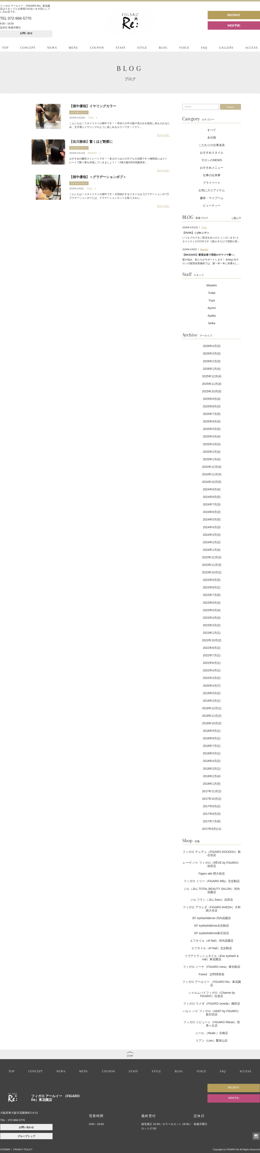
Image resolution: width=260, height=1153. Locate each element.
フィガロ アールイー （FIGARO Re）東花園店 (211, 983)
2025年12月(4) (211, 376)
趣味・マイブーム (211, 198)
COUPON (97, 48)
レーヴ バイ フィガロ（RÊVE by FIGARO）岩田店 (212, 864)
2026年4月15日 (190, 227)
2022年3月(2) (211, 678)
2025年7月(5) (211, 414)
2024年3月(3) (211, 534)
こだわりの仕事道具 (211, 145)
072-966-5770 (16, 1120)
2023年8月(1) (211, 587)
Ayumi (212, 308)
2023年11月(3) (211, 564)
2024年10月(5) (211, 481)
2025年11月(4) (211, 383)
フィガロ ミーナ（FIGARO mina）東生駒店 (211, 966)
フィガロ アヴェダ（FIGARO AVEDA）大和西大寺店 (211, 909)
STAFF (121, 48)
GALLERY (226, 48)
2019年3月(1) (211, 700)
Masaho (92, 153)
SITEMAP (5, 1149)
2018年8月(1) (211, 738)
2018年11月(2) (211, 715)
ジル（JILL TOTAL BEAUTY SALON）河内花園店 (212, 890)
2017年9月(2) (211, 806)
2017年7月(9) (211, 821)
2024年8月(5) (211, 497)
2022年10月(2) (211, 640)
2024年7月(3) (211, 504)
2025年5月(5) (211, 429)
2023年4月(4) (211, 617)
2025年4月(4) (211, 436)
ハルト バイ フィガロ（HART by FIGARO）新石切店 (212, 1012)
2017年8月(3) (211, 813)
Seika (211, 323)
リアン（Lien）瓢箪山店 (212, 1040)
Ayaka (212, 315)
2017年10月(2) (211, 798)
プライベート (211, 182)
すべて (211, 130)
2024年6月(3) (211, 512)
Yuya (91, 117)
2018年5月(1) (211, 753)
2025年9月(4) (211, 398)
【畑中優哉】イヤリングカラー (92, 106)
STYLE (142, 48)
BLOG (163, 48)
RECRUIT (233, 15)
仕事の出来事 (211, 175)
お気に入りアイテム (211, 190)
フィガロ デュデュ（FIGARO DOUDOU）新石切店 (212, 853)
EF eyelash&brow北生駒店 (211, 925)
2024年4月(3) (211, 527)
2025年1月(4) (211, 459)
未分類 (211, 137)
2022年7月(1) (211, 655)
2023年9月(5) (211, 580)
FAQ (204, 48)
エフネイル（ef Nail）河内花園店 (211, 940)
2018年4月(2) (211, 761)
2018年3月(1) (211, 768)
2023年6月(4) (211, 602)
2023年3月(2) (211, 625)
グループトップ (26, 1136)
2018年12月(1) (211, 708)
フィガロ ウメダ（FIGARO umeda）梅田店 (211, 1003)
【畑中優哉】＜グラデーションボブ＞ (97, 177)
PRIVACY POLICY (22, 1149)
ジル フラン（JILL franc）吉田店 (211, 899)
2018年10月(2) (211, 723)
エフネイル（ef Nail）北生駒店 (211, 948)
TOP (5, 48)
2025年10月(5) (211, 391)
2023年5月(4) (211, 610)
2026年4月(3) (211, 346)
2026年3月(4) (211, 353)
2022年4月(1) (211, 670)
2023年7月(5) (211, 595)
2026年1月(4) (211, 368)
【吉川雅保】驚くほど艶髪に (91, 141)
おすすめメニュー (79, 112)
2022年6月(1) (211, 663)
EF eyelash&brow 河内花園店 (211, 918)
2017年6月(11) (211, 828)
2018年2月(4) (211, 776)
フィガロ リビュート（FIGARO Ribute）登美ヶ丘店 (211, 1023)
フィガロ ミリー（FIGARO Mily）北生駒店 (212, 881)
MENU (74, 48)
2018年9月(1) (211, 730)
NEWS (52, 48)
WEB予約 (234, 25)
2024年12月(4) (211, 466)
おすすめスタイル (79, 148)
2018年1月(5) (211, 783)
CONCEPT (28, 48)
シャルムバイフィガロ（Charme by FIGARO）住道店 (211, 994)
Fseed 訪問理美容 (212, 974)
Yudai (211, 293)
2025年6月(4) (211, 421)
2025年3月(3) (211, 444)
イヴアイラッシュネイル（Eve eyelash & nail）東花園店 (212, 957)
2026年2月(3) (211, 361)
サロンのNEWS (211, 160)
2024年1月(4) (211, 549)
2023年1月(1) (211, 632)
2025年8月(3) (211, 406)
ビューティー (211, 205)
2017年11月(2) (211, 791)
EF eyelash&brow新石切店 (211, 933)
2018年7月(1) (211, 745)
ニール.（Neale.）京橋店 (211, 1033)
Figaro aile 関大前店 (211, 873)
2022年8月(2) (211, 647)
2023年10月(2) (211, 572)
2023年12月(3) (211, 557)
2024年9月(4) (211, 489)
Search (230, 107)
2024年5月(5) (211, 519)
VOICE (184, 48)
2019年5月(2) (211, 693)
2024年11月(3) (211, 474)
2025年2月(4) (211, 451)
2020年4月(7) (211, 685)
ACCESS (251, 48)
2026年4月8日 (189, 249)
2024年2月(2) (211, 542)
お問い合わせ (26, 1127)
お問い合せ (26, 33)
